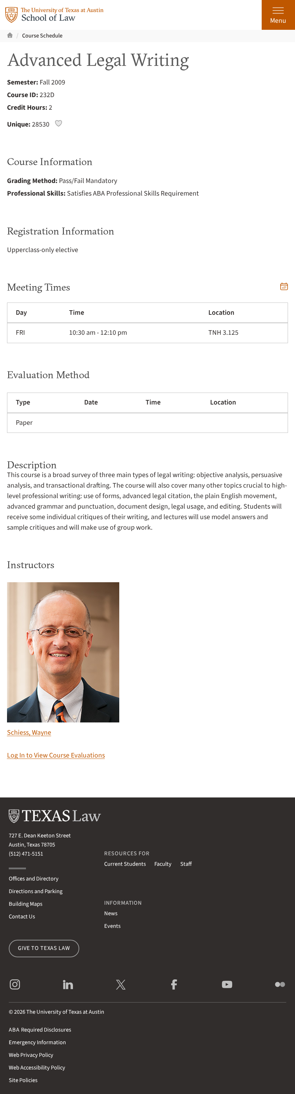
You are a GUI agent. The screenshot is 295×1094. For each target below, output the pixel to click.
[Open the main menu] (278, 15)
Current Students (125, 864)
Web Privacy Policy (31, 1055)
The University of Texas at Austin (65, 1012)
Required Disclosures (40, 1030)
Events (112, 926)
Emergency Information (37, 1042)
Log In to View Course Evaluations (56, 755)
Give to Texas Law (44, 948)
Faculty (163, 864)
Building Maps (25, 904)
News (111, 913)
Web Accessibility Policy (37, 1068)
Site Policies (23, 1080)
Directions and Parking (35, 891)
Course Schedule (42, 36)
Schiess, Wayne (63, 660)
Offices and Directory (34, 879)
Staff (186, 864)
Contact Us (22, 916)
